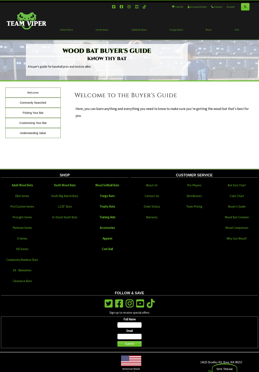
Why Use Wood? (237, 238)
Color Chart (237, 196)
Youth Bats (102, 29)
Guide (231, 6)
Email (129, 331)
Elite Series (22, 196)
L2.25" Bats (65, 206)
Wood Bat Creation (237, 217)
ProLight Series (22, 217)
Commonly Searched (33, 102)
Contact (216, 6)
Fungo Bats (176, 29)
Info (237, 29)
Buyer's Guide (237, 206)
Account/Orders (197, 6)
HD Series (22, 249)
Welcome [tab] (33, 92)
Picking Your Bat (33, 112)
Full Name (129, 319)
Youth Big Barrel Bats (64, 196)
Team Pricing (194, 206)
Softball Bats (139, 29)
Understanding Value (33, 133)
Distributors (194, 196)
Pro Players (194, 185)
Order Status (152, 206)
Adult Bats (66, 29)
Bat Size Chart (237, 185)
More (209, 29)
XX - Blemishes (22, 270)
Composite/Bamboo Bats (22, 260)
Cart (177, 6)
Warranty (152, 217)
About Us (152, 185)
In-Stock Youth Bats (64, 217)
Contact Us (152, 196)
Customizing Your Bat (33, 123)
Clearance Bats (22, 281)
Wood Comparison (236, 228)
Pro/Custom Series (22, 206)
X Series (22, 238)
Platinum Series (22, 228)
